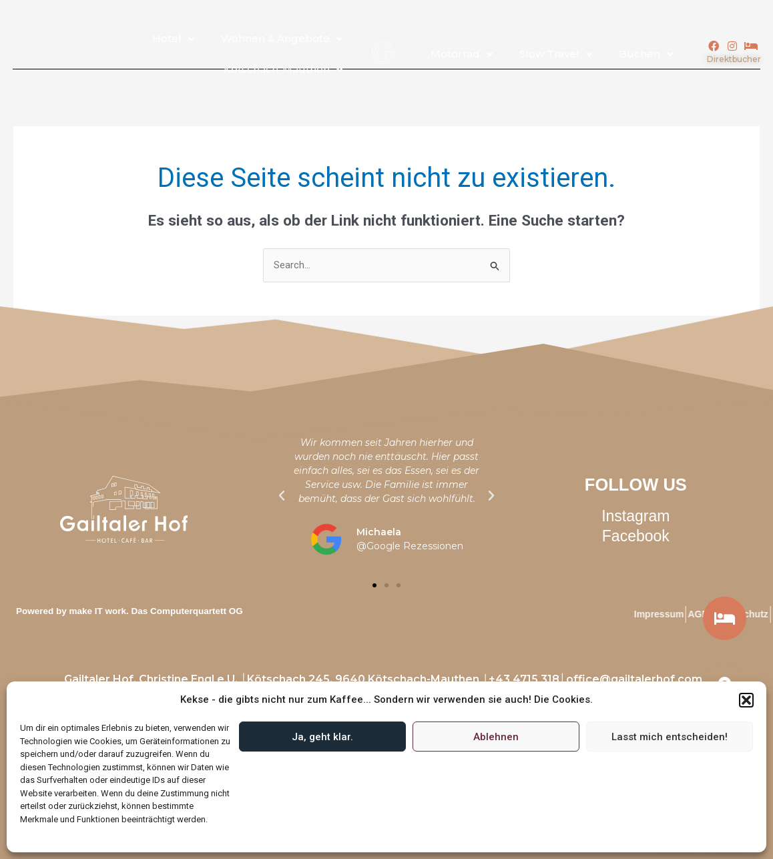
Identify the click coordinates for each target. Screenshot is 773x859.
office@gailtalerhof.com (634, 679)
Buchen (646, 54)
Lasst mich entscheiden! (669, 737)
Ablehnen (496, 737)
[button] (746, 700)
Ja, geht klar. (322, 737)
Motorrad (462, 54)
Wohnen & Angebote (281, 39)
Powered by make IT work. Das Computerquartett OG (129, 611)
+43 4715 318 (524, 679)
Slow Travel (555, 54)
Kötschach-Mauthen (283, 69)
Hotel (173, 39)
